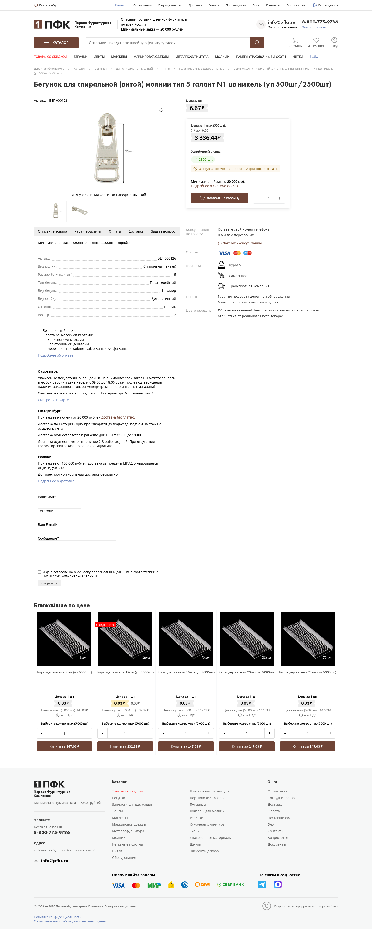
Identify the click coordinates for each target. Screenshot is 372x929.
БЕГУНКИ (80, 57)
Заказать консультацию (240, 243)
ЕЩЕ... (314, 57)
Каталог (121, 5)
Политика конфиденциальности (57, 917)
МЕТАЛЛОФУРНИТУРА (191, 57)
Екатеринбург (49, 5)
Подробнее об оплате (55, 355)
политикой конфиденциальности (70, 575)
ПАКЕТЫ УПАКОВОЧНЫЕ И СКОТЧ (261, 57)
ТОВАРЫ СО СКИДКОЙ (50, 57)
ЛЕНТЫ (99, 57)
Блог (256, 5)
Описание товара (52, 231)
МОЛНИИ (222, 57)
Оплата (214, 5)
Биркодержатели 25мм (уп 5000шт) (307, 672)
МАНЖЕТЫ (119, 57)
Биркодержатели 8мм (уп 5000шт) (64, 672)
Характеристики (88, 231)
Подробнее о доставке (56, 481)
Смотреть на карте (53, 400)
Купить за (64, 746)
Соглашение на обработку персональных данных (71, 921)
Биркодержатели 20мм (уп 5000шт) (246, 672)
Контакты (273, 5)
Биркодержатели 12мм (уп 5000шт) (125, 672)
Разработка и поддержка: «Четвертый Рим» (306, 906)
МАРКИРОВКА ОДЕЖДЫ (151, 57)
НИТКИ (297, 57)
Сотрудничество (170, 5)
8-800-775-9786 (320, 22)
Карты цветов (328, 5)
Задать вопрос (163, 231)
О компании (142, 5)
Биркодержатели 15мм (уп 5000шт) (186, 672)
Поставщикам (236, 5)
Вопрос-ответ (297, 5)
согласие (60, 572)
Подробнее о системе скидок (214, 186)
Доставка (195, 5)
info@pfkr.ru (281, 22)
